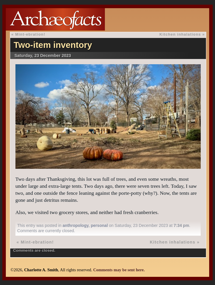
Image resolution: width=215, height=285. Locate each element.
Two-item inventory (53, 45)
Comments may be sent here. (119, 269)
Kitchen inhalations (180, 34)
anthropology (76, 225)
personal (99, 225)
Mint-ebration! (30, 34)
